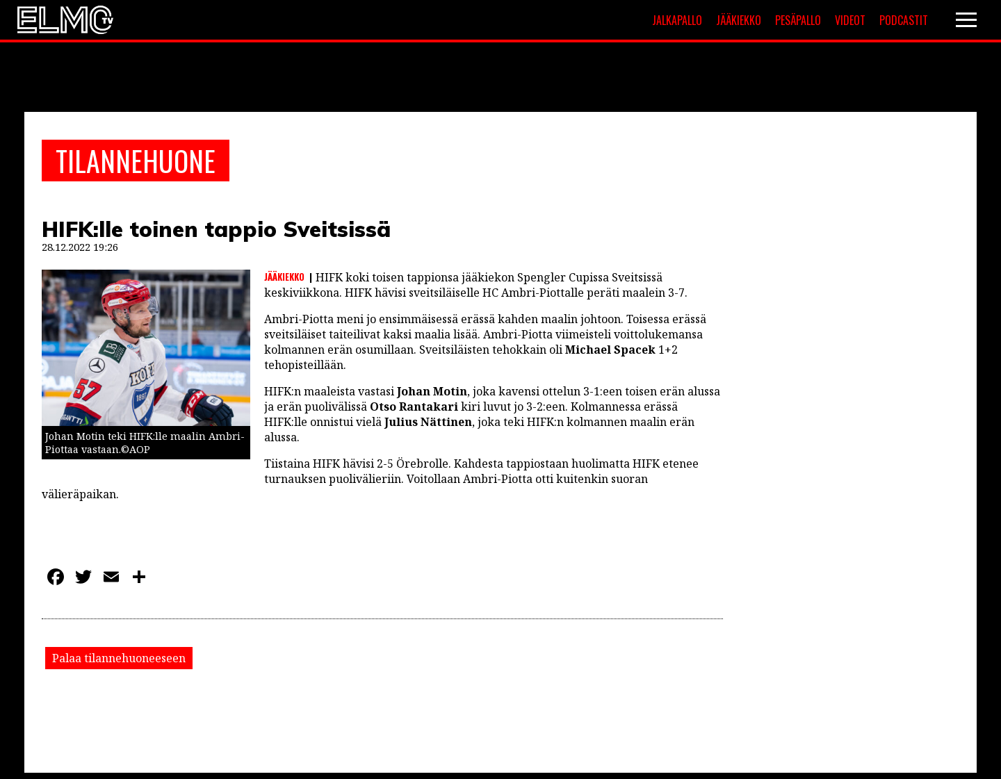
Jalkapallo (677, 20)
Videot (850, 20)
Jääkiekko (738, 20)
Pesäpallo (798, 20)
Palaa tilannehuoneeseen (119, 658)
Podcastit (903, 20)
